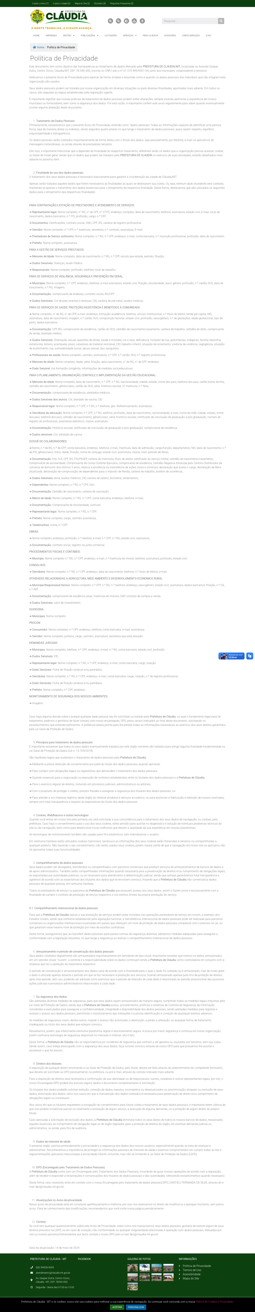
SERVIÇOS (130, 35)
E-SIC (208, 35)
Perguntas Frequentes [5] (121, 3)
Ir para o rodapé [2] (61, 3)
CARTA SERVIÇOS (191, 35)
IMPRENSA (51, 35)
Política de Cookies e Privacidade (214, 1301)
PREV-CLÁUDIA (150, 35)
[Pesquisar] (221, 21)
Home (38, 47)
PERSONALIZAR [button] (136, 1307)
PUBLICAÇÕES (89, 35)
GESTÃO (68, 35)
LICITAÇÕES (111, 35)
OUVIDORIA (170, 35)
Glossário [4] (100, 3)
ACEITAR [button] (117, 1307)
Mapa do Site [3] (82, 3)
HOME (36, 35)
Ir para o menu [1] (40, 3)
